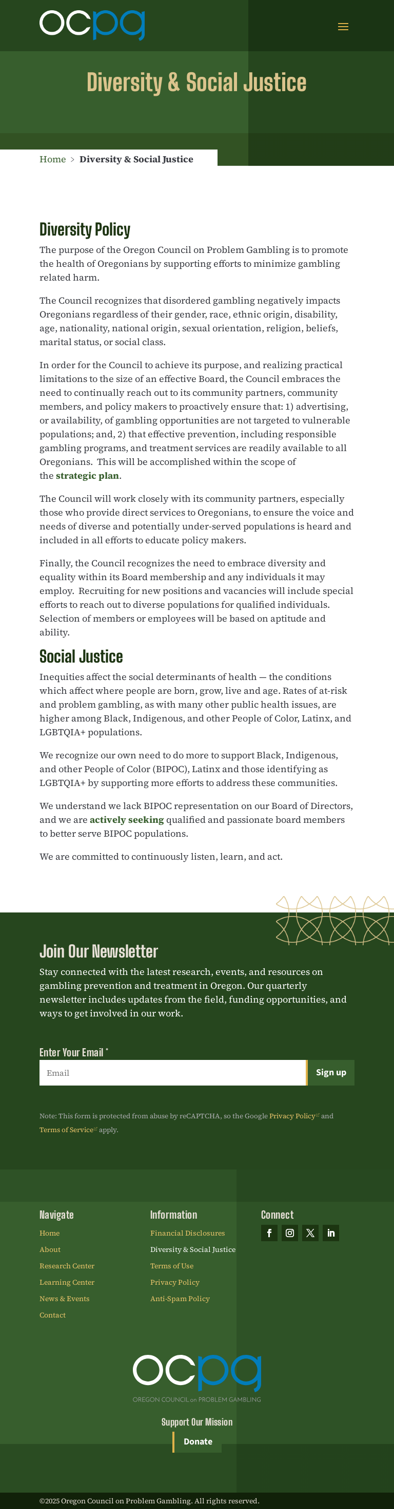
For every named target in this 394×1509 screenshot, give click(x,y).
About (50, 1250)
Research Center (67, 1266)
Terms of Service (66, 1130)
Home (53, 159)
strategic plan (87, 475)
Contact (53, 1315)
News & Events (65, 1299)
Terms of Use (171, 1266)
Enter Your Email (74, 1052)
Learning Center (67, 1282)
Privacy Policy (292, 1116)
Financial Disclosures (187, 1233)
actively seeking (127, 819)
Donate (198, 1441)
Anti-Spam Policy (180, 1299)
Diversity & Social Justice (192, 1250)
